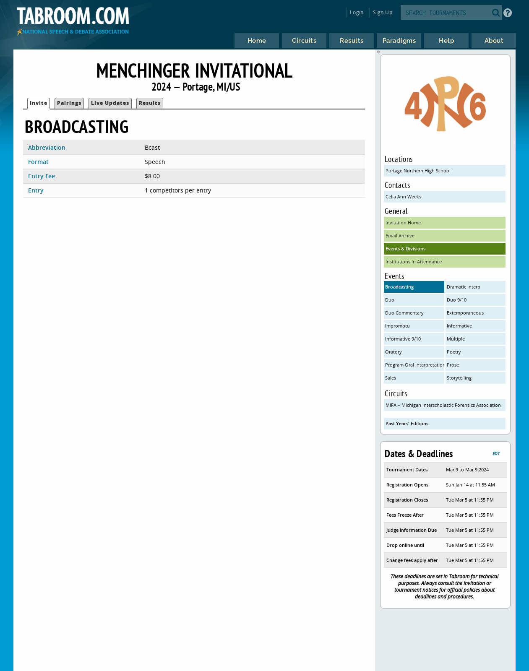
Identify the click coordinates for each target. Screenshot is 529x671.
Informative (459, 325)
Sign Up (382, 12)
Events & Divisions (405, 248)
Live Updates (110, 103)
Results (150, 103)
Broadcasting (399, 286)
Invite (38, 103)
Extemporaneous (465, 312)
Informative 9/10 (403, 339)
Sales (390, 378)
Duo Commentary (404, 312)
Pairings (69, 103)
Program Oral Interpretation (414, 365)
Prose (453, 365)
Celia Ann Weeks (403, 196)
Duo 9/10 (456, 299)
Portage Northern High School (418, 170)
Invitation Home (403, 222)
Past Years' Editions (407, 423)
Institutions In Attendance (414, 261)
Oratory (393, 352)
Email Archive (400, 235)
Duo (389, 299)
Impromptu (397, 325)
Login (357, 12)
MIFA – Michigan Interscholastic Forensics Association (443, 405)
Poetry (454, 352)
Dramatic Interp (463, 286)
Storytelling (459, 378)
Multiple (456, 339)
